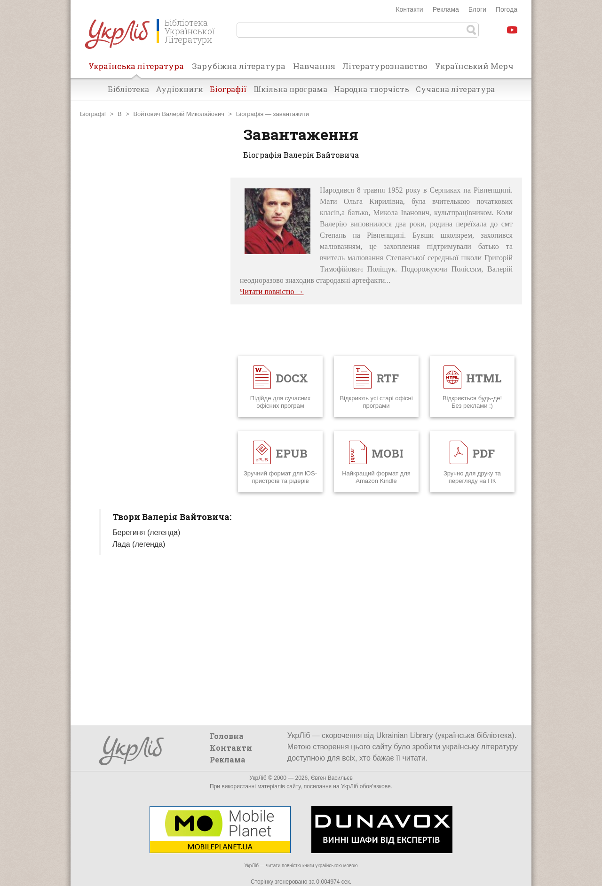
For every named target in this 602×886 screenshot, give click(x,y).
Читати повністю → (272, 291)
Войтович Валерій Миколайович (178, 113)
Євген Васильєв (332, 778)
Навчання (314, 66)
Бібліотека (128, 89)
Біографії (228, 89)
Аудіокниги (179, 89)
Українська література (136, 69)
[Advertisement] (150, 318)
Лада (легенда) (138, 544)
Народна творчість (371, 89)
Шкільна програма (290, 89)
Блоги (477, 9)
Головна (227, 736)
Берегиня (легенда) (146, 532)
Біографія (249, 113)
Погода (506, 9)
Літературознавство (385, 66)
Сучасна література (455, 89)
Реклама (446, 9)
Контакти (409, 9)
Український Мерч (474, 66)
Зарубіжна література (238, 66)
